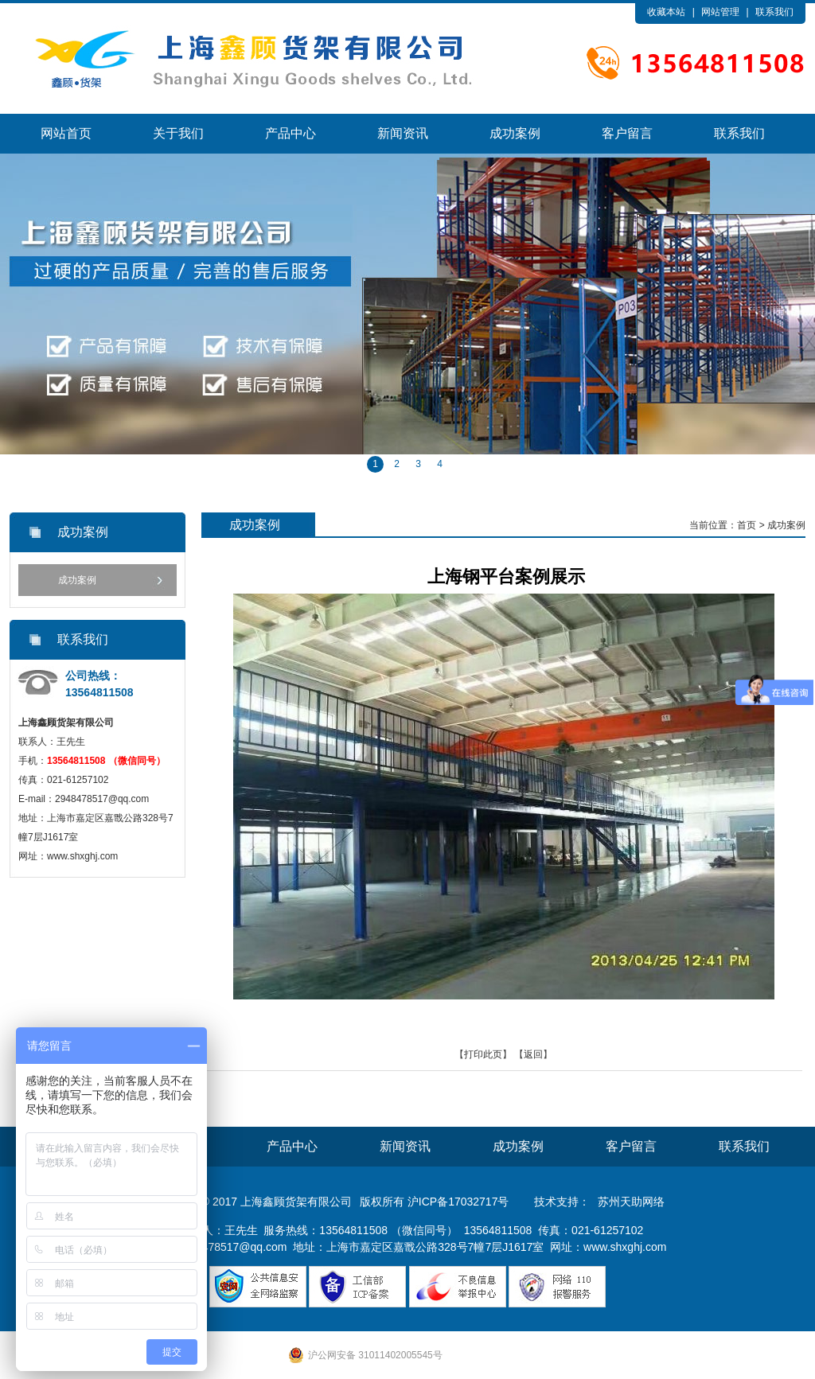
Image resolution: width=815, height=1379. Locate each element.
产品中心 (290, 133)
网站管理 (720, 12)
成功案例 (514, 133)
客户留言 (627, 133)
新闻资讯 (402, 133)
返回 (533, 1054)
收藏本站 (666, 12)
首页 (746, 525)
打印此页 (483, 1054)
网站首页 (66, 133)
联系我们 (774, 12)
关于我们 (178, 133)
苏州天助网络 (631, 1201)
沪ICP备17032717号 (458, 1201)
